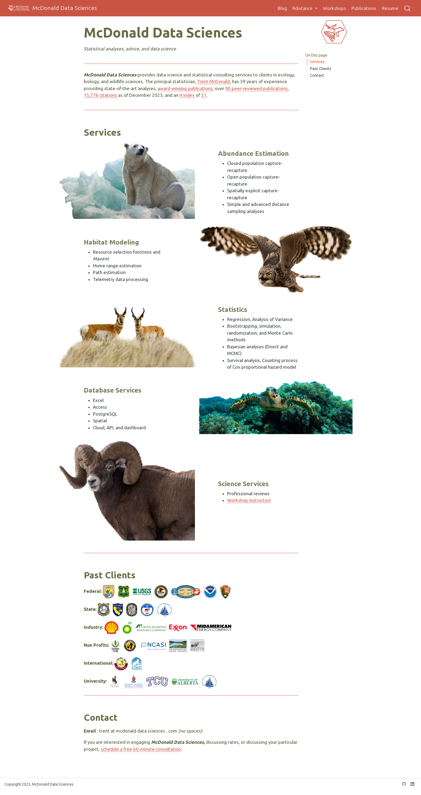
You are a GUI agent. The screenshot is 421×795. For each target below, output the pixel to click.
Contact (317, 75)
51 (203, 95)
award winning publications (185, 88)
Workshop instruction (249, 500)
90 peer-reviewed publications (256, 88)
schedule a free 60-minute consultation (141, 749)
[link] (305, 8)
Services (317, 61)
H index (187, 95)
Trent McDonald (213, 81)
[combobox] (407, 8)
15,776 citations (100, 95)
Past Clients (320, 68)
